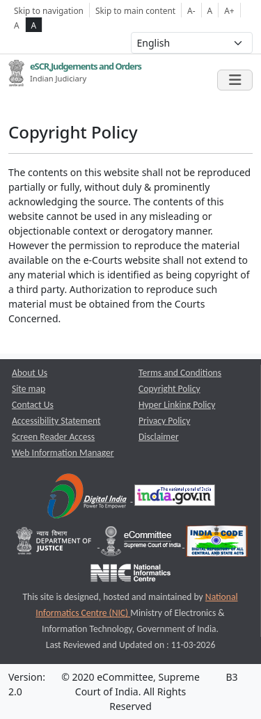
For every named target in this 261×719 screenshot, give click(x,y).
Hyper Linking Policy (177, 405)
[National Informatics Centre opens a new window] (130, 576)
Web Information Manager (63, 453)
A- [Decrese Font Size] (191, 10)
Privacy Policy (164, 421)
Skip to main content (135, 10)
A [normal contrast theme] (16, 25)
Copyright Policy (169, 389)
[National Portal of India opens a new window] (174, 498)
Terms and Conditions (180, 373)
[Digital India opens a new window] (88, 498)
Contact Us (33, 405)
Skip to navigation (49, 10)
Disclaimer (159, 437)
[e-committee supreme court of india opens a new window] (142, 544)
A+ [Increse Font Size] (229, 10)
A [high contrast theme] (34, 25)
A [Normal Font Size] (210, 10)
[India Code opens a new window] (216, 544)
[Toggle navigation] (235, 80)
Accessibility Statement (56, 421)
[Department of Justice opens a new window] (55, 544)
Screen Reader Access (53, 437)
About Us (29, 373)
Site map (28, 389)
